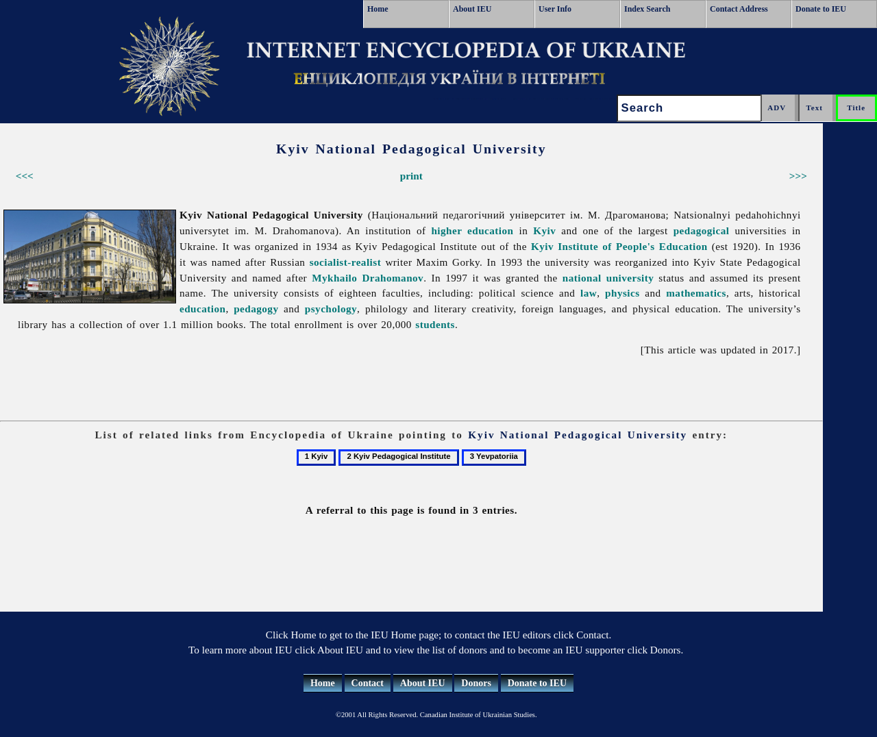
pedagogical (702, 230)
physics (622, 293)
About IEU (472, 9)
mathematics (696, 293)
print (411, 176)
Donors (476, 683)
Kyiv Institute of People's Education (619, 246)
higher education (472, 230)
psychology (331, 308)
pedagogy (256, 308)
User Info (555, 9)
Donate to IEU (820, 9)
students (435, 324)
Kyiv (544, 230)
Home (377, 9)
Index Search (647, 9)
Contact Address (739, 9)
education (202, 308)
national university (608, 278)
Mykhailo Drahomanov (367, 278)
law (588, 293)
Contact (367, 683)
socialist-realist (345, 262)
